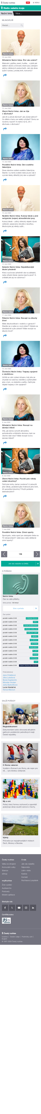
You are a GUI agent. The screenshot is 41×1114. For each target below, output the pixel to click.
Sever (35, 654)
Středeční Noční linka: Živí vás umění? (19, 60)
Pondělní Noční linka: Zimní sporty (17, 532)
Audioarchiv (6, 888)
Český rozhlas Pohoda (29, 665)
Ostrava (34, 643)
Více (19, 13)
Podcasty (6, 891)
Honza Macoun (9, 690)
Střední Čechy (32, 618)
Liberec (35, 636)
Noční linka (8, 596)
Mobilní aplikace (8, 895)
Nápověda (25, 867)
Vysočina (34, 658)
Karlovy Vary (32, 633)
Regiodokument (10, 726)
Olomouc (34, 640)
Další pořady (8, 701)
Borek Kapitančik (10, 680)
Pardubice (34, 647)
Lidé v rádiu (26, 870)
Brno (36, 622)
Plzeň (35, 651)
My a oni (7, 801)
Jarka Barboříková (10, 685)
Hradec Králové (31, 629)
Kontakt (24, 877)
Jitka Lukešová (9, 678)
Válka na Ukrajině (9, 864)
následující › (37, 554)
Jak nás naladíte (27, 864)
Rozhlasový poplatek (29, 880)
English (4, 939)
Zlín (36, 662)
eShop (4, 874)
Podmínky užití (27, 937)
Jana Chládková (9, 675)
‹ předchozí (4, 554)
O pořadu (7, 571)
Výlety (5, 837)
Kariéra (24, 874)
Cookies (5, 937)
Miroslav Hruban (9, 682)
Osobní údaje (15, 937)
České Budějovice (31, 625)
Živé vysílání (7, 885)
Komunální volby (8, 867)
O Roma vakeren (10, 765)
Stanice (5, 870)
